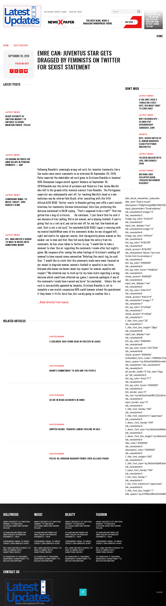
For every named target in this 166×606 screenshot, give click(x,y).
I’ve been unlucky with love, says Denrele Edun (149, 154)
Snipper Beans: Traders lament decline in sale (80, 429)
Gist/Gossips (21, 45)
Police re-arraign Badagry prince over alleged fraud (81, 458)
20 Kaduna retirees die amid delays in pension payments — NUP (17, 162)
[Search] (139, 11)
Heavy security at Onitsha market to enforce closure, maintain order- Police (18, 120)
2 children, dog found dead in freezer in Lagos (80, 341)
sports (143, 131)
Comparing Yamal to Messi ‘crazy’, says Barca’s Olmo (16, 201)
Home (6, 45)
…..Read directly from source (53, 302)
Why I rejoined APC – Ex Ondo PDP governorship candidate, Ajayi (149, 120)
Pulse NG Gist (22, 63)
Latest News (12, 112)
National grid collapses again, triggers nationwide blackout (149, 171)
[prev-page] (127, 183)
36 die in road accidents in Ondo (70, 400)
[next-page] (132, 183)
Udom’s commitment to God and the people (78, 370)
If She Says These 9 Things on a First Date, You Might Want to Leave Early (150, 103)
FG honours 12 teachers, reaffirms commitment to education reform (16, 551)
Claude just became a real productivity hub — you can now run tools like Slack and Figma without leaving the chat (153, 18)
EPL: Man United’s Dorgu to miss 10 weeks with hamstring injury (18, 241)
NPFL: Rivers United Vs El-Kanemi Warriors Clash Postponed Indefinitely (150, 137)
